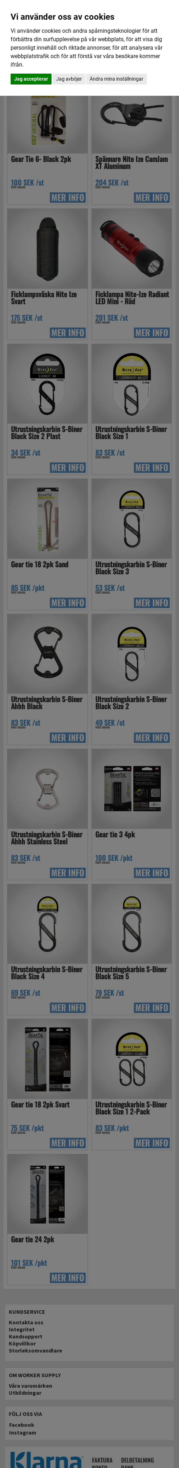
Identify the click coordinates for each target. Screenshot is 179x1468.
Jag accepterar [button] (31, 79)
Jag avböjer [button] (69, 79)
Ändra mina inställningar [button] (116, 79)
